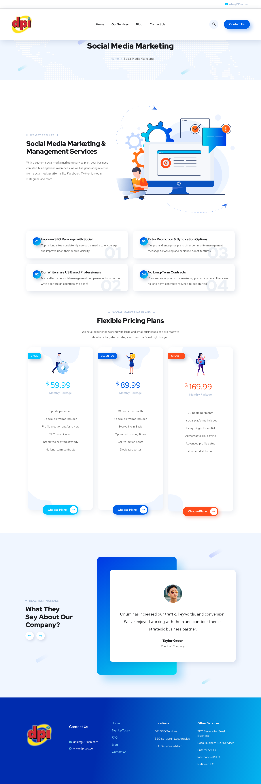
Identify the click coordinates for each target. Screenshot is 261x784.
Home (100, 24)
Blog (139, 24)
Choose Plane (62, 532)
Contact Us (157, 24)
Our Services (120, 24)
